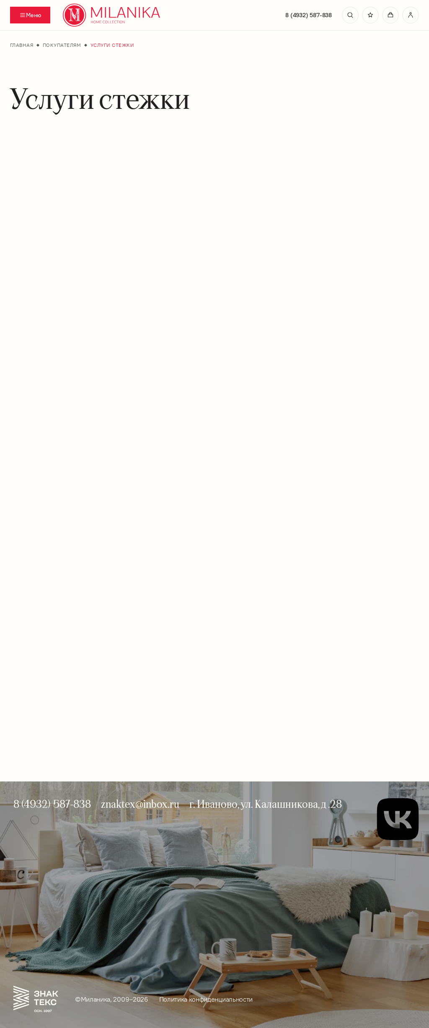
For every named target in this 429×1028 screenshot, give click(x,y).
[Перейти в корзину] (390, 15)
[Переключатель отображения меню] (30, 15)
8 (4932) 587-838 (308, 15)
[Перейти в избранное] (370, 15)
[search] (350, 15)
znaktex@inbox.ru (140, 804)
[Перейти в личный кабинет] (410, 15)
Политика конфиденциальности (206, 999)
